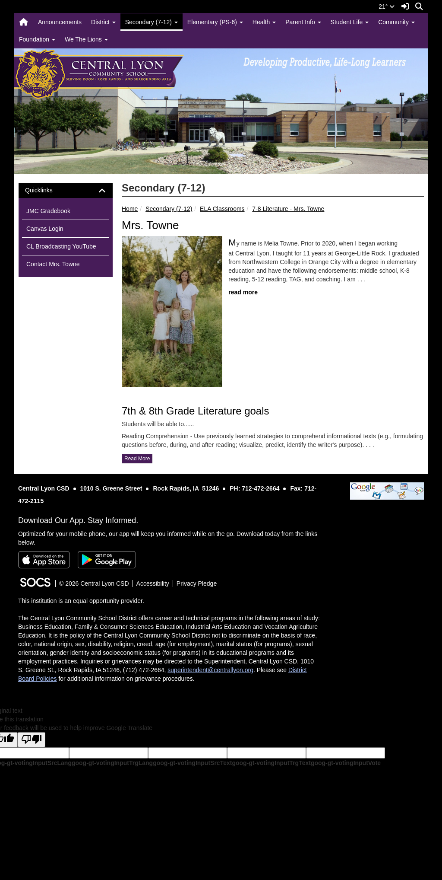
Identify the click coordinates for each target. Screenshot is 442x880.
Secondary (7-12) (168, 208)
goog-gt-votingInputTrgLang (112, 762)
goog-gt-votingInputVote (346, 762)
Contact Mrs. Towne (52, 264)
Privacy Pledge (197, 583)
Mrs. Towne (150, 225)
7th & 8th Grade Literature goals (195, 411)
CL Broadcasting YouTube (61, 246)
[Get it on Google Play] (107, 559)
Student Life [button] (350, 22)
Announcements (60, 22)
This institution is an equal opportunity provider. (81, 600)
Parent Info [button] (303, 22)
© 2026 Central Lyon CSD (94, 583)
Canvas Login (44, 228)
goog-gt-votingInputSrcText (192, 762)
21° (387, 6)
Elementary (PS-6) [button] (215, 22)
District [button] (103, 22)
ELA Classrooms (222, 208)
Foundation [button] (37, 39)
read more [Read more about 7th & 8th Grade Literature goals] (137, 459)
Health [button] (264, 22)
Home (130, 208)
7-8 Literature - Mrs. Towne (288, 208)
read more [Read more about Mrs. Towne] (243, 292)
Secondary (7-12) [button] (151, 22)
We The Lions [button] (86, 39)
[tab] (66, 190)
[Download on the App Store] (44, 559)
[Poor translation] (31, 739)
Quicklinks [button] (46, 190)
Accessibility (152, 583)
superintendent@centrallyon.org (210, 669)
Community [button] (396, 22)
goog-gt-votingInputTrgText (271, 762)
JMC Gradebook (48, 210)
